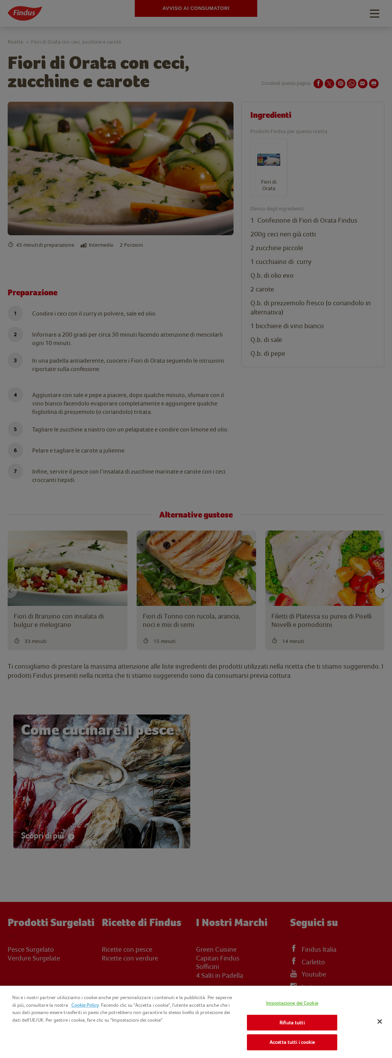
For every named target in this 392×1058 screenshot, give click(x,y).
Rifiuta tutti (292, 1022)
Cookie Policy (85, 1005)
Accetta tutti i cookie (292, 1042)
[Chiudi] (379, 1021)
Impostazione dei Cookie (292, 1003)
